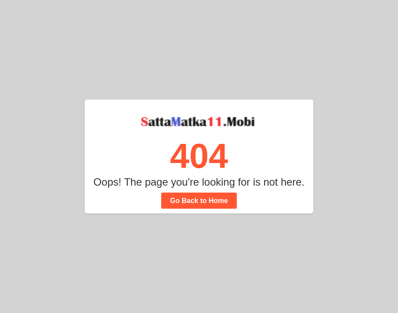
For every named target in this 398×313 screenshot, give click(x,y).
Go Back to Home (199, 200)
